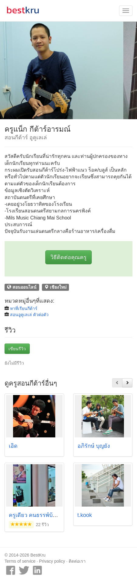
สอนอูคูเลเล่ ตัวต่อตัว (29, 314)
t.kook (84, 515)
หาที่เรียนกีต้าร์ (23, 308)
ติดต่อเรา (77, 561)
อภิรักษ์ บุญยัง (93, 446)
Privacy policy (52, 561)
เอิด (13, 446)
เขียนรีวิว (17, 348)
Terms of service (20, 561)
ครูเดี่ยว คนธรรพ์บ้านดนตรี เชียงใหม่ (52, 515)
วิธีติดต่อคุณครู (68, 257)
